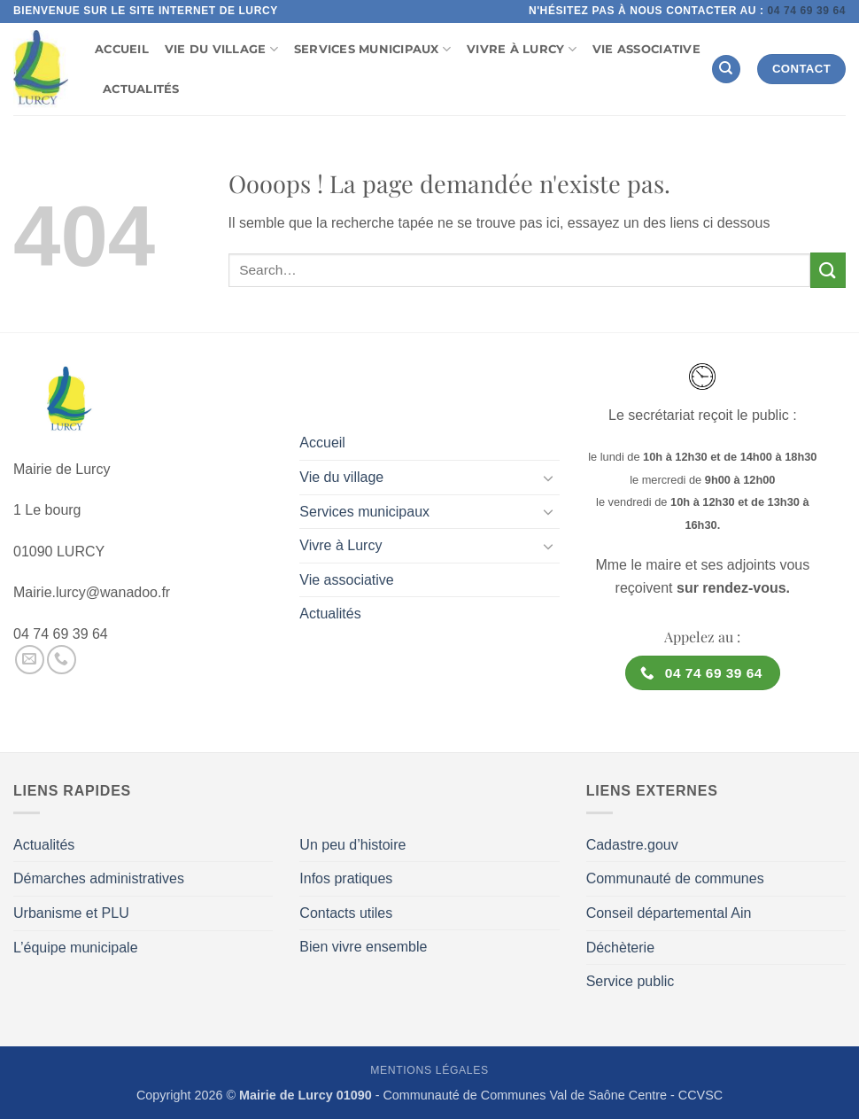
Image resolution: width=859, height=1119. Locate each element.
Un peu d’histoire (352, 844)
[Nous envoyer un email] (29, 659)
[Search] (726, 69)
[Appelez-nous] (61, 659)
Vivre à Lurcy (522, 49)
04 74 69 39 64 (806, 10)
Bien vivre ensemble (363, 946)
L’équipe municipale (75, 947)
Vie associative (646, 49)
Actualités (141, 89)
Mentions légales (429, 1070)
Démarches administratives (98, 878)
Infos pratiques (345, 878)
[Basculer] (549, 477)
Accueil (122, 49)
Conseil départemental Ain (669, 913)
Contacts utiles (345, 913)
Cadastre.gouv (632, 844)
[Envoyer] (828, 270)
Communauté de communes (675, 878)
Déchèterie (620, 947)
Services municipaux (372, 49)
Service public (630, 981)
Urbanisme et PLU (71, 913)
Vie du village (221, 49)
